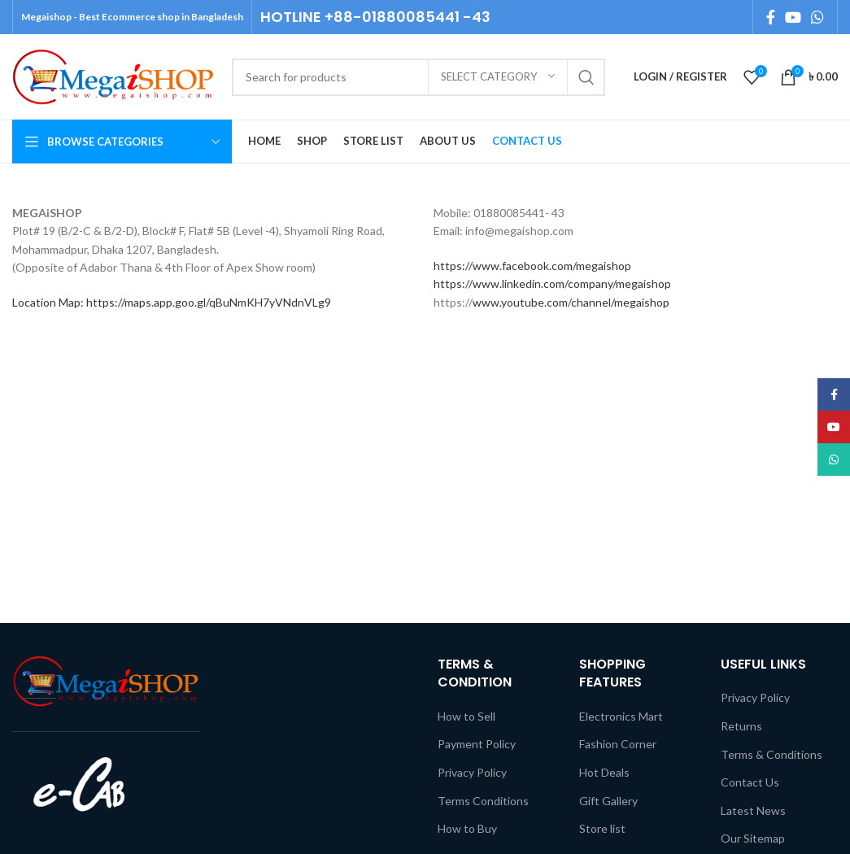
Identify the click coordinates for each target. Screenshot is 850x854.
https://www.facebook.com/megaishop (532, 265)
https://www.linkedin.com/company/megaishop (552, 283)
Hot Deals (604, 772)
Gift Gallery (608, 801)
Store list (602, 828)
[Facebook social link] (770, 17)
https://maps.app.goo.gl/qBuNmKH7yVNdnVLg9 (208, 302)
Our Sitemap (753, 838)
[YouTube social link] (793, 17)
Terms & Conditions (771, 754)
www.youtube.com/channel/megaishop (571, 302)
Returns (741, 726)
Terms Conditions (483, 801)
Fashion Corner (617, 744)
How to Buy (467, 828)
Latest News (753, 810)
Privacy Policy (472, 772)
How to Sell (466, 716)
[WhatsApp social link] (817, 17)
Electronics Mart (621, 716)
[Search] (418, 77)
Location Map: (49, 302)
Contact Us (750, 782)
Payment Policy (477, 744)
